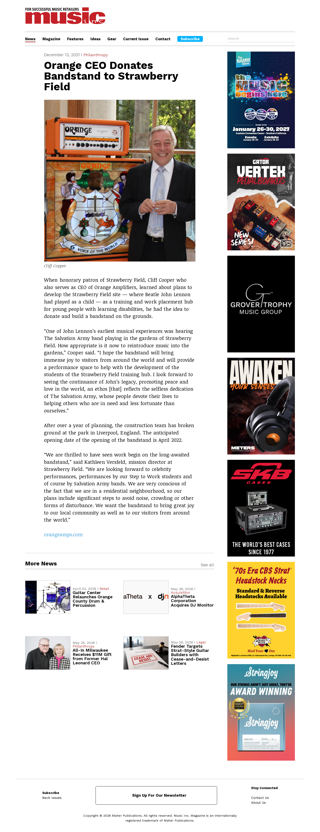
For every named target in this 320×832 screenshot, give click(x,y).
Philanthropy (96, 54)
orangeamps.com (63, 534)
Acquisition (180, 593)
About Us (259, 802)
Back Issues (51, 797)
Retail (104, 589)
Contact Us (260, 797)
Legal (201, 642)
